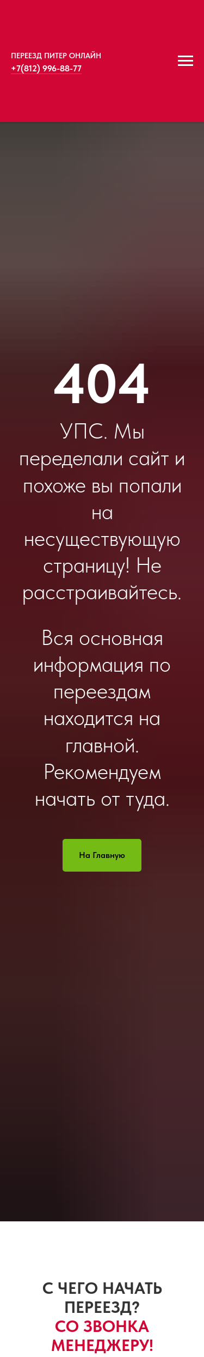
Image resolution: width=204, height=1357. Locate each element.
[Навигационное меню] (185, 61)
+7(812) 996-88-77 (46, 68)
